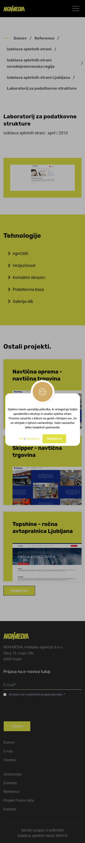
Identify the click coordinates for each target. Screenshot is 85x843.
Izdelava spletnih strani (29, 49)
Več (21, 438)
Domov (20, 38)
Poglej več (19, 590)
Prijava (17, 726)
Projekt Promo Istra (18, 800)
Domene (10, 783)
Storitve (9, 760)
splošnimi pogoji (39, 694)
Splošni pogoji (32, 830)
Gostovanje (12, 774)
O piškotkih (55, 830)
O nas (8, 751)
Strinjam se (54, 438)
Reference (44, 38)
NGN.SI (62, 836)
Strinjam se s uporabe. (36, 694)
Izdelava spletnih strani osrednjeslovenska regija (31, 63)
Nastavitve (32, 438)
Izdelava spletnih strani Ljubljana (38, 77)
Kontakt (9, 809)
